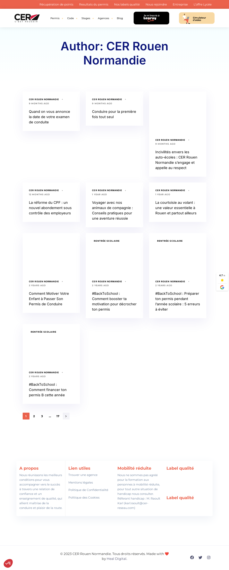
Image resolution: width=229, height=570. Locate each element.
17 (58, 416)
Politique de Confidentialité (88, 490)
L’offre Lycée (203, 4)
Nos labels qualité (127, 4)
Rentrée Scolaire (107, 241)
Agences (105, 17)
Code (72, 17)
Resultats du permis (93, 4)
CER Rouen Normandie (44, 99)
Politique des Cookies (83, 497)
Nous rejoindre (156, 4)
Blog (120, 18)
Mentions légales (80, 482)
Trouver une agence (83, 475)
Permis (56, 17)
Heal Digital (116, 559)
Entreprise (180, 4)
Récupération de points (56, 4)
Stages (87, 17)
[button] (8, 563)
